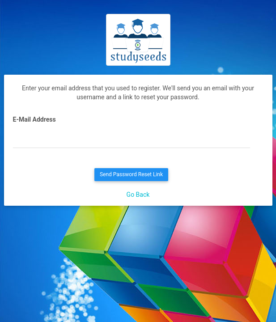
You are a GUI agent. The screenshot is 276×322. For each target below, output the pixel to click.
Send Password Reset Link (131, 174)
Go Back (138, 194)
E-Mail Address (34, 119)
